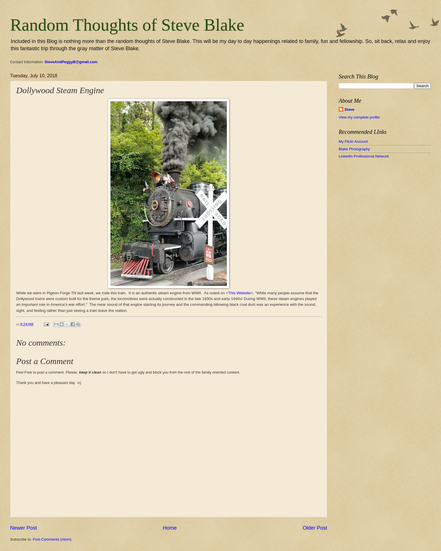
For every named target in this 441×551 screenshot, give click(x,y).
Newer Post (23, 528)
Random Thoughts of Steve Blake (127, 24)
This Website (239, 293)
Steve (349, 109)
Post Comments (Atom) (52, 539)
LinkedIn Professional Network (364, 156)
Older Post (315, 528)
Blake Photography (354, 149)
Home (170, 528)
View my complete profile (359, 117)
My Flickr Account (353, 141)
